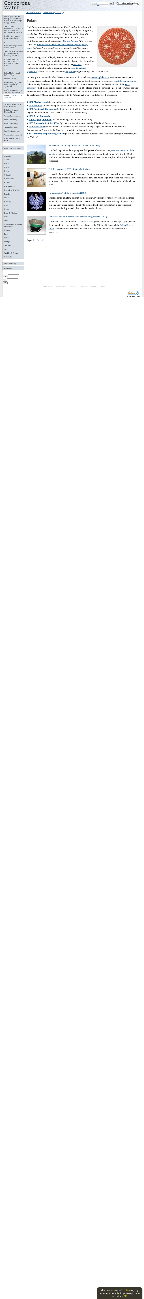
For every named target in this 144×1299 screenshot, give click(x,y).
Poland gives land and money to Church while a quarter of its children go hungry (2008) (13, 20)
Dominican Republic (11, 190)
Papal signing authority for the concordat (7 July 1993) (74, 145)
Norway (7, 230)
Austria (7, 160)
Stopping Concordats (12, 131)
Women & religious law (13, 116)
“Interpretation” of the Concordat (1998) (68, 192)
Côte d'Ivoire (9, 179)
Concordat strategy (11, 123)
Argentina (8, 156)
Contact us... (8, 268)
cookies (126, 1290)
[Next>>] (8, 97)
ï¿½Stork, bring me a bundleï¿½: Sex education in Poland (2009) (12, 62)
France (6, 198)
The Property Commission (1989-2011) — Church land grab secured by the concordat (13, 29)
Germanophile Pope (100, 77)
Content (73, 286)
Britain (6, 171)
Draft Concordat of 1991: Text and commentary (13, 91)
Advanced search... (103, 6)
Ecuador (7, 194)
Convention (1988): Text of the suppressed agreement (13, 85)
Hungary (7, 209)
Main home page (10, 264)
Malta (6, 221)
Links (103, 286)
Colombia (7, 175)
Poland (6, 238)
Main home (47, 286)
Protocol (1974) (10, 79)
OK (125, 1296)
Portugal (7, 242)
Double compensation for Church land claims (13, 37)
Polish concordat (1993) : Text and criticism (69, 169)
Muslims (77, 64)
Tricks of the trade (11, 127)
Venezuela (8, 257)
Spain (6, 249)
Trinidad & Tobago (11, 253)
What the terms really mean (12, 140)
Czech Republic (10, 186)
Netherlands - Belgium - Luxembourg (13, 225)
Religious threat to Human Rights (11, 111)
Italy (6, 217)
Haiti (6, 205)
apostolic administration (125, 81)
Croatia (7, 183)
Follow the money (11, 120)
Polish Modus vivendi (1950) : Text (12, 74)
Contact (94, 286)
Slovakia (7, 245)
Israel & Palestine (10, 213)
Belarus (7, 164)
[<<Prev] (13, 95)
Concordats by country (12, 148)
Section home (61, 286)
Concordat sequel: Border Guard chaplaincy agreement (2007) (78, 216)
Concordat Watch (33, 12)
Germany (7, 202)
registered (70, 71)
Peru (6, 234)
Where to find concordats (13, 135)
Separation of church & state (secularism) (12, 105)
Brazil (6, 167)
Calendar (83, 286)
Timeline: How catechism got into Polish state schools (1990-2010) (13, 54)
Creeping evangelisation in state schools (13, 47)
